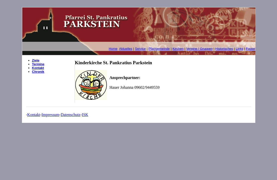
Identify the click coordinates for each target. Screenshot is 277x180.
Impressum (50, 114)
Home (113, 48)
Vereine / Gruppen (199, 48)
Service (140, 48)
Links (239, 48)
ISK (85, 114)
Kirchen (178, 48)
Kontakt (38, 68)
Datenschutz (70, 114)
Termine (38, 64)
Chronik (38, 72)
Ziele (36, 60)
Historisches (224, 48)
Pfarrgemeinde (159, 48)
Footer (250, 48)
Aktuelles (125, 48)
